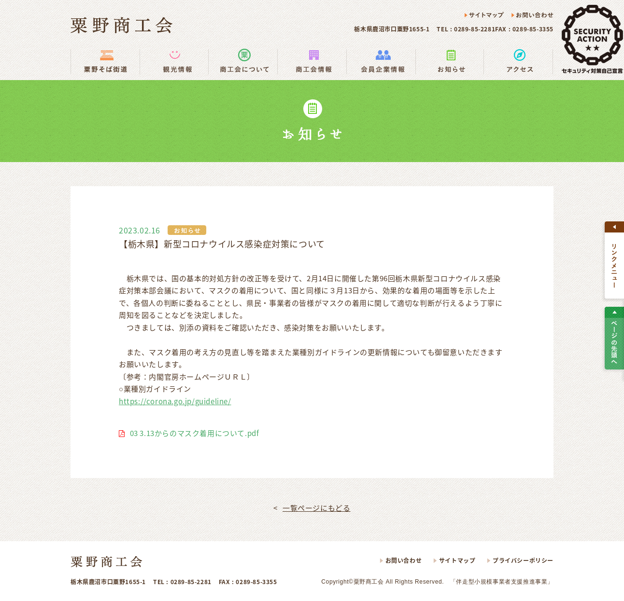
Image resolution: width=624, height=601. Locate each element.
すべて (614, 260)
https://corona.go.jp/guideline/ (175, 401)
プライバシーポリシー (523, 560)
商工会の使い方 (242, 61)
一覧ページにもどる (316, 508)
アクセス (518, 61)
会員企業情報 (380, 61)
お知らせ (449, 61)
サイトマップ (484, 15)
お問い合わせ (532, 15)
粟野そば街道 (105, 61)
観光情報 (174, 61)
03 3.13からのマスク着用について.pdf (194, 433)
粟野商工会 (121, 25)
